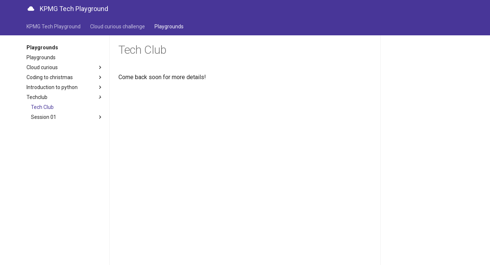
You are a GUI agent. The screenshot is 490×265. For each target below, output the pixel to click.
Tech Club (42, 107)
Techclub (64, 97)
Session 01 (67, 117)
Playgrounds (169, 26)
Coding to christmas (64, 77)
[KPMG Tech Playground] (31, 8)
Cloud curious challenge (117, 26)
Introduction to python (64, 87)
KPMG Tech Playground (53, 26)
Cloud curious (64, 67)
